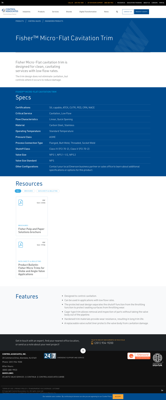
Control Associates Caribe (51, 377)
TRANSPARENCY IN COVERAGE (40, 388)
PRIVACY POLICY (21, 388)
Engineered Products (54, 21)
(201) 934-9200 (102, 343)
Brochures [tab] (28, 191)
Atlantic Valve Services (13, 377)
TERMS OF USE (7, 388)
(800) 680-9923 (9, 370)
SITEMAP (56, 388)
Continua (31, 377)
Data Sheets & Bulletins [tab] (48, 191)
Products (20, 21)
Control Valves (34, 21)
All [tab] (18, 191)
